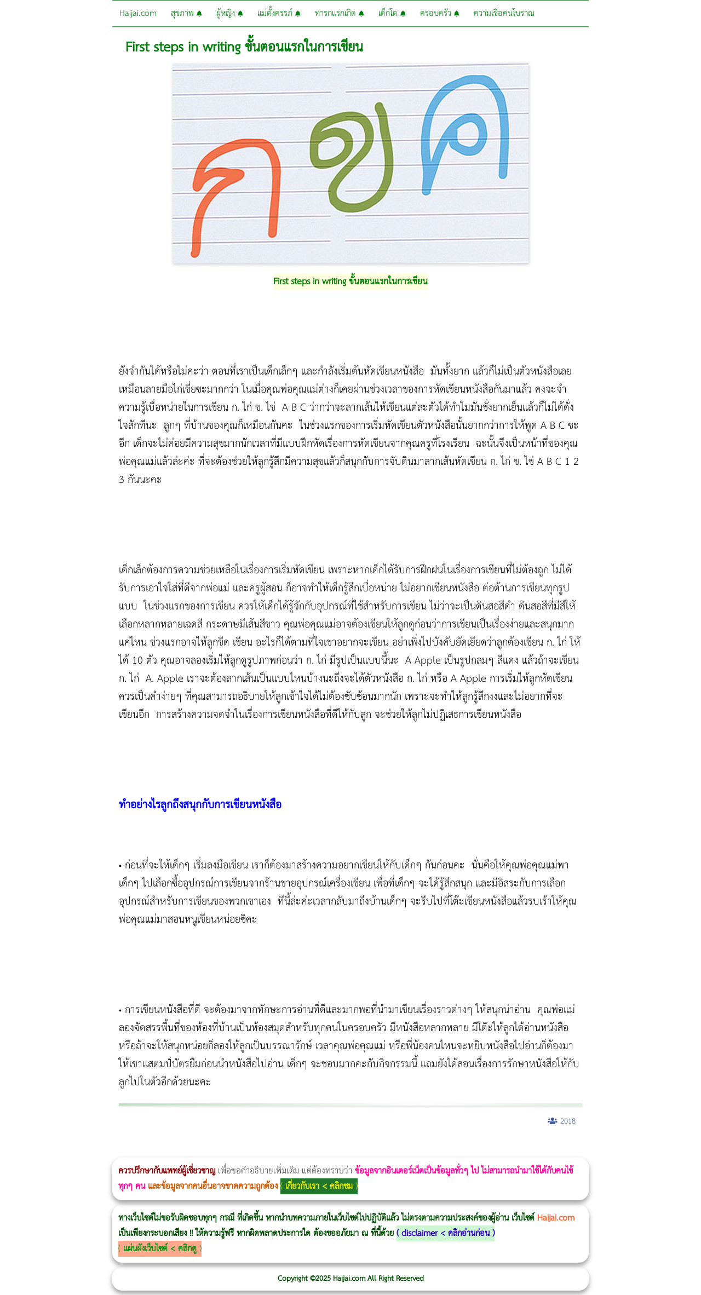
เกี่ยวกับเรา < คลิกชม (319, 1186)
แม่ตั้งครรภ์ (279, 13)
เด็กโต (392, 13)
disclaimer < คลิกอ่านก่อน (445, 1233)
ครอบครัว (439, 13)
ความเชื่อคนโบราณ (504, 13)
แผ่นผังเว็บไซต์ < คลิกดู (160, 1249)
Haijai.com (138, 13)
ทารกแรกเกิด (339, 13)
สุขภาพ (186, 13)
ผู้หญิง (229, 13)
